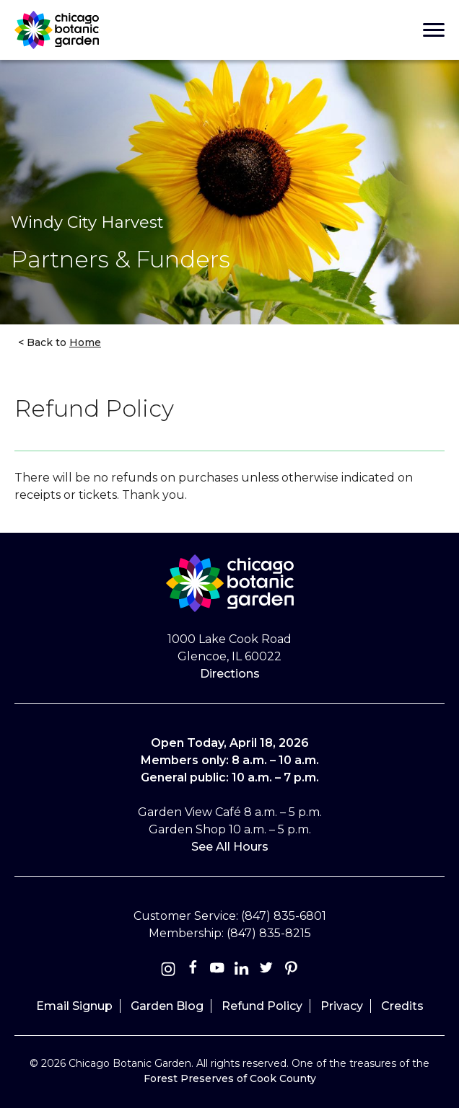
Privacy (341, 1006)
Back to (62, 342)
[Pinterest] (291, 971)
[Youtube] (217, 971)
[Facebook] (194, 971)
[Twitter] (267, 971)
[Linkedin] (242, 971)
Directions (230, 674)
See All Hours (229, 847)
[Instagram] (168, 971)
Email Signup (74, 1006)
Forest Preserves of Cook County (230, 1078)
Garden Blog (167, 1006)
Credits (402, 1006)
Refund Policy (262, 1006)
